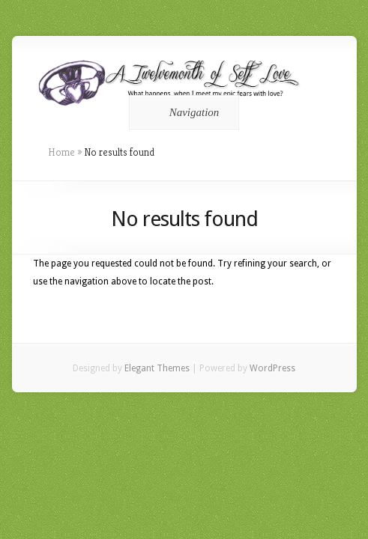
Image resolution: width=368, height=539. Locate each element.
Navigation (182, 112)
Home (61, 152)
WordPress (272, 368)
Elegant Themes (157, 368)
